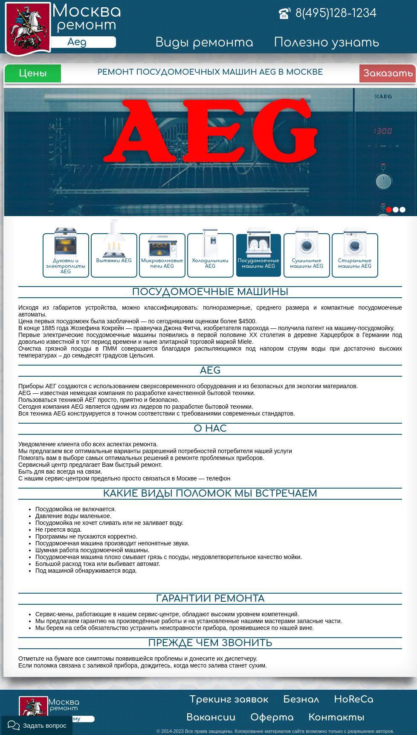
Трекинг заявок (229, 699)
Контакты (336, 717)
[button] (36, 725)
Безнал (301, 699)
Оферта (272, 717)
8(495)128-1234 (335, 13)
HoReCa (354, 699)
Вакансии (211, 717)
